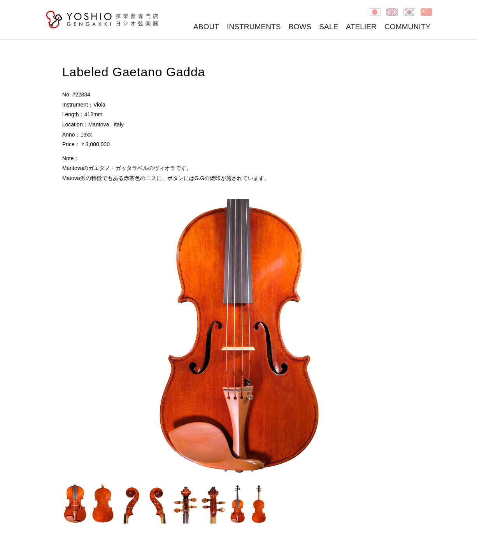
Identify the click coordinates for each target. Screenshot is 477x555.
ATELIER (361, 27)
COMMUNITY (407, 27)
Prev (72, 338)
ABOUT (206, 27)
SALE (328, 27)
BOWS (300, 27)
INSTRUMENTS (254, 27)
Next (404, 338)
